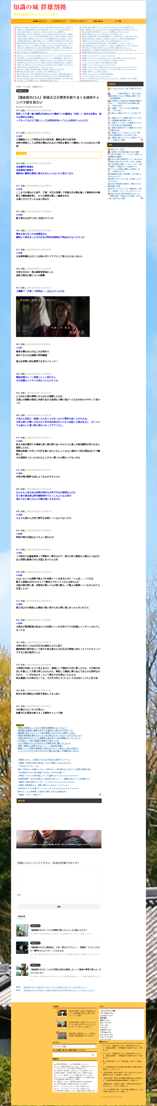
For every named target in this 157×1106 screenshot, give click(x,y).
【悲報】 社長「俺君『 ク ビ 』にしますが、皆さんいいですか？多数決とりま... (108, 27)
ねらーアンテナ (105, 1023)
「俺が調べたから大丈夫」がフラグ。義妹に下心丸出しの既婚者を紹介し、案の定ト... (45, 62)
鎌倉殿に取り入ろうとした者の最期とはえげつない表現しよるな (46, 733)
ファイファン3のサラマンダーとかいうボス (96, 76)
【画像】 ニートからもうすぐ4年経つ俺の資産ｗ (98, 74)
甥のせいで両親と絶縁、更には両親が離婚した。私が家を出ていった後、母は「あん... (110, 36)
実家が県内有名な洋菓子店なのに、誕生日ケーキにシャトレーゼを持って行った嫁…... (45, 43)
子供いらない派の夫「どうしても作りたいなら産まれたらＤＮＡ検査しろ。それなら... (45, 65)
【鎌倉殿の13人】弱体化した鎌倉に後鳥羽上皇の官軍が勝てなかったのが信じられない (59, 990)
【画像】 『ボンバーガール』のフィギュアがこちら (99, 55)
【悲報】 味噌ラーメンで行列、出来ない (95, 71)
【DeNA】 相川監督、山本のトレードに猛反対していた (74, 1071)
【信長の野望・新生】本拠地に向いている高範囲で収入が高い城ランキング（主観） (81, 1014)
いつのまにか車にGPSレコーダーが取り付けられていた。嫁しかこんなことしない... (44, 50)
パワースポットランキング (112, 1097)
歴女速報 (103, 1018)
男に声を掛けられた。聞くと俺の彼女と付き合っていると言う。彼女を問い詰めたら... (45, 74)
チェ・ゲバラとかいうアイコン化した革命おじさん (73, 1087)
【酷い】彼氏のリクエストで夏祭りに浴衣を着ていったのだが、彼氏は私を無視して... (45, 76)
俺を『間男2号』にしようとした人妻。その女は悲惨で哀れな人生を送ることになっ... (110, 29)
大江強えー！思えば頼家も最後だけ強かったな (38, 741)
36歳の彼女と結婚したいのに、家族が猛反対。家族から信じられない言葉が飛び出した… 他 (75, 1092)
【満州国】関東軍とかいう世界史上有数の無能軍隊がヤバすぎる (81, 1035)
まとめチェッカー (106, 1016)
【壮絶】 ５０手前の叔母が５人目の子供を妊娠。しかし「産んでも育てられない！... (45, 29)
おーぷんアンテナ (106, 1035)
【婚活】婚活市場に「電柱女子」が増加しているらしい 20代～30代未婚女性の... (109, 38)
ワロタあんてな (105, 1033)
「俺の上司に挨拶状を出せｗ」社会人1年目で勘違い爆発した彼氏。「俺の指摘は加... (45, 48)
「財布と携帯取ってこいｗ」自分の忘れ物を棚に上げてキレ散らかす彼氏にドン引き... (45, 36)
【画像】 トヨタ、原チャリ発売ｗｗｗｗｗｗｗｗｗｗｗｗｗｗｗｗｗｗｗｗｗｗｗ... (110, 67)
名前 (19, 895)
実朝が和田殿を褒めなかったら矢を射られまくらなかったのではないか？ (50, 736)
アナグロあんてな (106, 1014)
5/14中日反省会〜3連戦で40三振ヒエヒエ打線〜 (72, 1084)
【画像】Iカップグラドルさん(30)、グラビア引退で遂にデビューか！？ (105, 41)
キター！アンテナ (106, 1037)
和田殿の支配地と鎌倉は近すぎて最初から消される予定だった (45, 730)
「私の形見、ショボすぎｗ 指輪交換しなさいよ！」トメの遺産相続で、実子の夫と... (45, 58)
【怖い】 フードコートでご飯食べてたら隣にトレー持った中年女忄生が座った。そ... (45, 45)
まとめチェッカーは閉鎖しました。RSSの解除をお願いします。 (38, 80)
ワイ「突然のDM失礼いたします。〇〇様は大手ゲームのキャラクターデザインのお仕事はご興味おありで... (75, 1068)
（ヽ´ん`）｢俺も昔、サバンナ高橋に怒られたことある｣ (74, 1076)
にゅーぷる (104, 1026)
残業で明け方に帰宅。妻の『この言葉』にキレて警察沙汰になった (39, 71)
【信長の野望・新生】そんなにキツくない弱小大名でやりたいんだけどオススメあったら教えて (81, 1025)
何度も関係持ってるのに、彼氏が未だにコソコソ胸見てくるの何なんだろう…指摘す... (45, 34)
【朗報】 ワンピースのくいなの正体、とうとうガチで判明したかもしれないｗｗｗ (109, 58)
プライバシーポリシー (78, 21)
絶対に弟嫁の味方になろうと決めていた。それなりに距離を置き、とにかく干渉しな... (110, 45)
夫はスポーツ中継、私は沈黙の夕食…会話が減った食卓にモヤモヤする (40, 69)
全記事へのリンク (39, 21)
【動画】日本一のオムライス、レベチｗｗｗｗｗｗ (98, 52)
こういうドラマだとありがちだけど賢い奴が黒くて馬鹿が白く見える (48, 751)
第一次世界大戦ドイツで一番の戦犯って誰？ (119, 1062)
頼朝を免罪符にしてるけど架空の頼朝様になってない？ (42, 728)
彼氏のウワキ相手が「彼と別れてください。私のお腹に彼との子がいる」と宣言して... (45, 27)
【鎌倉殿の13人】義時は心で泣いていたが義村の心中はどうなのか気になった (55, 987)
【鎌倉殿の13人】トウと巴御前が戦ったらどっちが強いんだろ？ (58, 930)
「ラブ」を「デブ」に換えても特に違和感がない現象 (99, 62)
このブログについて (59, 21)
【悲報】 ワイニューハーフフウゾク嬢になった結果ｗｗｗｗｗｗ (103, 60)
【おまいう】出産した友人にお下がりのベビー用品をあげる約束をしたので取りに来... (45, 78)
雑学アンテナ (105, 1021)
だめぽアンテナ (105, 1030)
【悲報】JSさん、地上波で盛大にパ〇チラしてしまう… (35, 67)
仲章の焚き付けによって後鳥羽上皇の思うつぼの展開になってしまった (49, 738)
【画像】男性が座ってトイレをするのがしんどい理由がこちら (102, 34)
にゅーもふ (104, 1028)
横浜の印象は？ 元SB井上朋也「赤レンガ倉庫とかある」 (75, 1073)
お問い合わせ (98, 21)
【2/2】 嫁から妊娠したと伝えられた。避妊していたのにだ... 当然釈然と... (41, 32)
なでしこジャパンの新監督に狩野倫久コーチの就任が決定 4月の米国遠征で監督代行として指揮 (75, 1079)
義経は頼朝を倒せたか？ (90, 80)
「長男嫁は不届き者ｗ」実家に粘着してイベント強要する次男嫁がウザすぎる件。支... (45, 41)
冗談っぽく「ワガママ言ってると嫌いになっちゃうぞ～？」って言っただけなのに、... (45, 55)
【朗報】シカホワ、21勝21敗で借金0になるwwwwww (74, 1082)
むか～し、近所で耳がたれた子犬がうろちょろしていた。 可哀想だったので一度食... (110, 78)
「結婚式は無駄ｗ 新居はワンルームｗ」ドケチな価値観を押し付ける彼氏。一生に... (45, 38)
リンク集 (118, 21)
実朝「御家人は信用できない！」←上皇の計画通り (40, 746)
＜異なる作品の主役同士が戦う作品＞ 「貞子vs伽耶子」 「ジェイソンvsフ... (107, 43)
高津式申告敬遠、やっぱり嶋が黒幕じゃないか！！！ (74, 1065)
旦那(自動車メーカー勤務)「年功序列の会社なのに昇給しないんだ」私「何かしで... (109, 50)
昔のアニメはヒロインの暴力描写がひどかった (32, 52)
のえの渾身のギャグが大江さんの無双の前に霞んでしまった (44, 743)
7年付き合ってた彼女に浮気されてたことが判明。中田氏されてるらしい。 (106, 48)
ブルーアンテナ (105, 1040)
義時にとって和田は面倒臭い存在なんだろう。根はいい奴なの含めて (48, 748)
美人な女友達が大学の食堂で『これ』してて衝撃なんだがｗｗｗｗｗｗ (105, 32)
